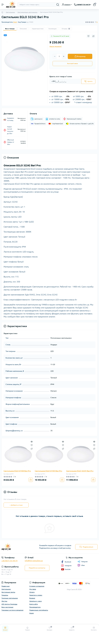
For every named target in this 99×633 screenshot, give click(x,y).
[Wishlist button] (88, 36)
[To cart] (31, 480)
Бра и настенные (7, 607)
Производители (35, 607)
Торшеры (4, 595)
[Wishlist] (32, 445)
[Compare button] (93, 36)
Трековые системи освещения (12, 610)
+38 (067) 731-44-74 (9, 561)
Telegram (82, 562)
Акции (31, 613)
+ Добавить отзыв (16, 505)
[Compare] (32, 448)
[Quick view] (32, 441)
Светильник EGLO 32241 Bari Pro (79, 471)
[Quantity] (59, 56)
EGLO (15, 22)
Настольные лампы (8, 592)
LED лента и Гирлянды (9, 604)
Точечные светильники (9, 598)
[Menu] (2, 4)
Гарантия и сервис (35, 595)
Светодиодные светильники (27, 12)
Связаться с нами (35, 601)
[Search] (57, 4)
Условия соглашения (36, 586)
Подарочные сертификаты (38, 610)
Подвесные (5, 586)
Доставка (32, 589)
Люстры (4, 601)
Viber (81, 565)
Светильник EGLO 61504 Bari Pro (17, 471)
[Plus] (64, 56)
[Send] (88, 81)
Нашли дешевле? (56, 46)
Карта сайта (33, 604)
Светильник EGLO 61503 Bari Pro (48, 471)
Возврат (32, 598)
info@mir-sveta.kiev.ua (34, 561)
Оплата (31, 592)
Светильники (10, 12)
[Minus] (55, 56)
